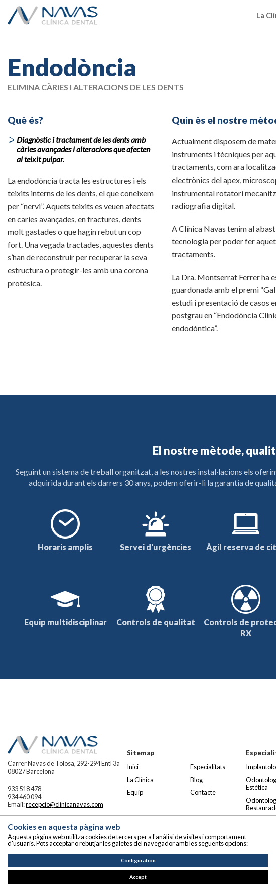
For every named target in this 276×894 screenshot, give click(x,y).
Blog (196, 780)
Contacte (203, 792)
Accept (138, 877)
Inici (133, 767)
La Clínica (140, 780)
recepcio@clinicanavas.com (64, 804)
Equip (135, 792)
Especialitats (207, 767)
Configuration (138, 860)
